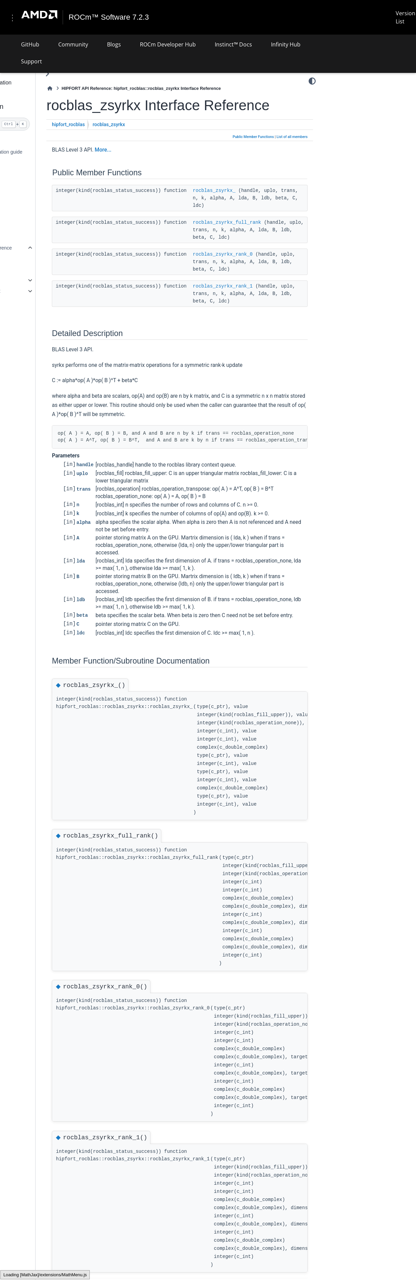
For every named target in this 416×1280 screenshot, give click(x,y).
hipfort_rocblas (116, 141)
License (17, 340)
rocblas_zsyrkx (156, 141)
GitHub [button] (30, 44)
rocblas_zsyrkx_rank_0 (270, 285)
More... (150, 166)
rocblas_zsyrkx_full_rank (274, 246)
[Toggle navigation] (13, 17)
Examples (19, 219)
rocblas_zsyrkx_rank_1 (270, 325)
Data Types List (31, 290)
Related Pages (30, 258)
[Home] (97, 88)
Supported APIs (26, 312)
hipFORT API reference (34, 247)
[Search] (41, 124)
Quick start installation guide (39, 152)
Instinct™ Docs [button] (233, 44)
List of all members (292, 153)
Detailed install (25, 162)
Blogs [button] (114, 44)
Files (19, 301)
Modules (23, 269)
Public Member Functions (253, 153)
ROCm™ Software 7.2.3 (111, 17)
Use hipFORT (24, 191)
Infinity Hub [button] (285, 44)
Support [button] (31, 61)
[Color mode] (312, 81)
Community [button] (73, 44)
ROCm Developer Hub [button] (168, 44)
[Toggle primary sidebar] (95, 73)
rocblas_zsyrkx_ (261, 207)
